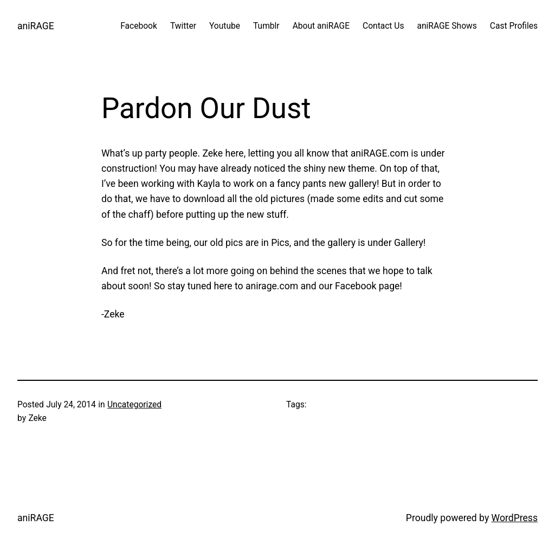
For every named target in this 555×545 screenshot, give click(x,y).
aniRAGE (35, 26)
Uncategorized (134, 405)
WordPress (515, 517)
